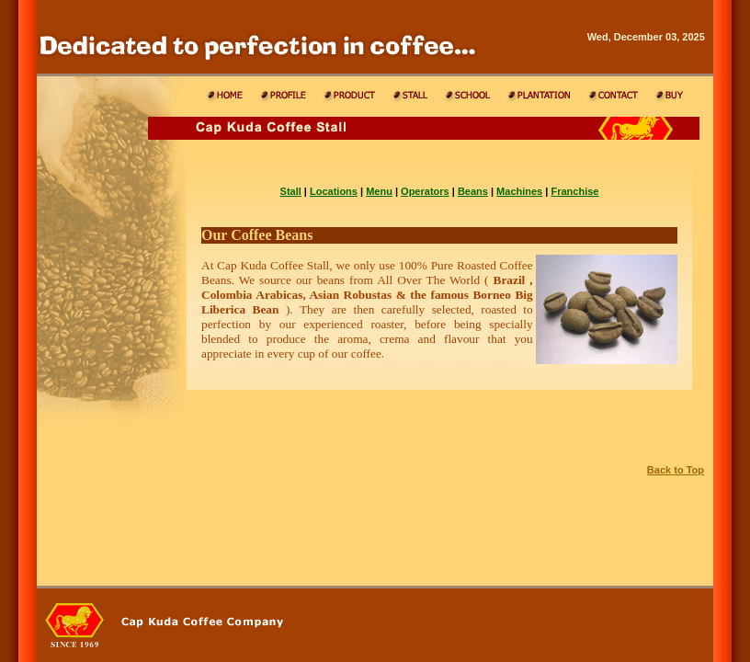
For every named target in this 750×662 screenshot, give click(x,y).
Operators (425, 191)
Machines (519, 191)
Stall (290, 191)
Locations (334, 191)
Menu (379, 191)
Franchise (574, 191)
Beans (473, 191)
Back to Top (675, 469)
